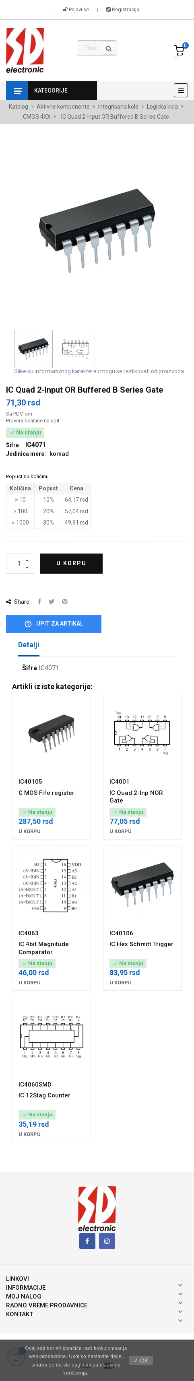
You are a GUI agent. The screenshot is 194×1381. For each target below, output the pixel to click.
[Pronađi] (97, 48)
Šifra (29, 668)
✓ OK (141, 1360)
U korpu (71, 563)
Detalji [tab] (28, 644)
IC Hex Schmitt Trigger (141, 944)
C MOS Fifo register (46, 792)
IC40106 (121, 933)
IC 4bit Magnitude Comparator (44, 948)
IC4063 (29, 933)
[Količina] (20, 564)
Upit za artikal (53, 624)
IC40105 (30, 781)
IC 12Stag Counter (44, 1095)
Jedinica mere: (26, 454)
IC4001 (119, 781)
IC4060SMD (35, 1084)
